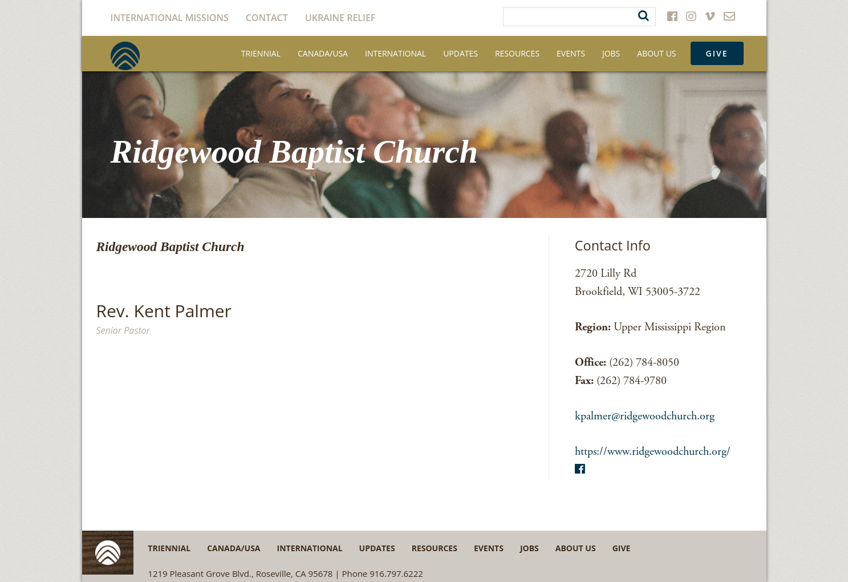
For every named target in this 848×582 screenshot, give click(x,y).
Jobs (611, 53)
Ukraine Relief (340, 17)
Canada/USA (323, 53)
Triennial (261, 53)
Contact (267, 17)
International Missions (170, 17)
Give (717, 53)
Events (571, 53)
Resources (517, 53)
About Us (656, 53)
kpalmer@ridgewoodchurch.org (645, 416)
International (395, 53)
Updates (460, 53)
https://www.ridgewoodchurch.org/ (653, 451)
